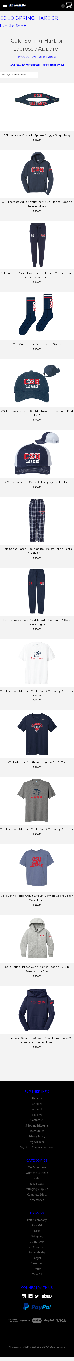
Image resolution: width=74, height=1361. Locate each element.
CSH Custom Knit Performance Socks (37, 344)
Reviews (37, 1115)
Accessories (37, 1200)
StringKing (37, 1236)
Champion (37, 1263)
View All (37, 1274)
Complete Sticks (37, 1194)
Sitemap (61, 1347)
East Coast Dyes (37, 1247)
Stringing (37, 1104)
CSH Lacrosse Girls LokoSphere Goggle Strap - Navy (36, 135)
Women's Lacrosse (37, 1173)
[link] (36, 1330)
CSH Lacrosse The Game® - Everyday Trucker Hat (37, 482)
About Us (36, 1098)
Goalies (37, 1178)
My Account (37, 1142)
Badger (37, 1258)
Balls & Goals (37, 1184)
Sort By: (6, 75)
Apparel (37, 1109)
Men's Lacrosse (37, 1167)
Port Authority (36, 1252)
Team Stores (37, 1131)
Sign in (24, 1147)
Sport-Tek (37, 1225)
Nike (37, 1231)
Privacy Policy (37, 1136)
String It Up (37, 1242)
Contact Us (36, 1120)
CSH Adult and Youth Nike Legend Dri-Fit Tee (37, 762)
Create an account (43, 1147)
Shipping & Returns (36, 1125)
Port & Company (37, 1220)
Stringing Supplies (37, 1189)
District (37, 1269)
